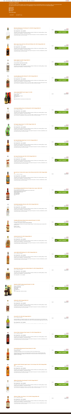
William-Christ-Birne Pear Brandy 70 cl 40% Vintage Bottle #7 (26, 380)
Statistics (11, 10)
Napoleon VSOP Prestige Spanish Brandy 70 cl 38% (24, 284)
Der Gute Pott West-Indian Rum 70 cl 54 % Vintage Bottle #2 (26, 140)
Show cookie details (12, 12)
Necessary (12, 7)
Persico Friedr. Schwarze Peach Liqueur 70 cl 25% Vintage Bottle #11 (27, 332)
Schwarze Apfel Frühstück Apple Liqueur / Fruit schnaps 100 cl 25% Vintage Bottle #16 (30, 365)
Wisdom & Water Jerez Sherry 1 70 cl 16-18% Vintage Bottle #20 (26, 396)
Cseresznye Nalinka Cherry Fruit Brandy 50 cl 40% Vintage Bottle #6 (27, 108)
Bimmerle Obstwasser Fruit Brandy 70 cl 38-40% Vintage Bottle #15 (27, 28)
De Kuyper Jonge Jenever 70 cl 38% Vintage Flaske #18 (25, 124)
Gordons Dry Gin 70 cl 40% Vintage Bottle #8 (23, 236)
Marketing (12, 8)
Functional (12, 9)
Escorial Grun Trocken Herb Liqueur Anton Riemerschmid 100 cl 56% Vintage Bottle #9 (30, 173)
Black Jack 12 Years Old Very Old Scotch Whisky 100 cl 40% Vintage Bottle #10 (29, 44)
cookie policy (31, 5)
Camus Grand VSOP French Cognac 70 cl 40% (23, 92)
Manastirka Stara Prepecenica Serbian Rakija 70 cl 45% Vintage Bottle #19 (28, 268)
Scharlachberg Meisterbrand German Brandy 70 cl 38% (25, 348)
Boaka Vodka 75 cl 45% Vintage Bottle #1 (22, 60)
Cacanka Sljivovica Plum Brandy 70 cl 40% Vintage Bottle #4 (26, 76)
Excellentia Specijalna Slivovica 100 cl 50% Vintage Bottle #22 (26, 204)
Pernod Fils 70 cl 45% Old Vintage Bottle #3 (22, 316)
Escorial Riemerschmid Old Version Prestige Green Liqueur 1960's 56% (28, 188)
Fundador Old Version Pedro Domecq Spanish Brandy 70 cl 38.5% (27, 220)
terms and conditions (50, 5)
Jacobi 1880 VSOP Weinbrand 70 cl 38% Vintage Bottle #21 (25, 252)
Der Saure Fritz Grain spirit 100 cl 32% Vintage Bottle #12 (25, 156)
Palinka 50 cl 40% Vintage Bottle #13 (21, 300)
